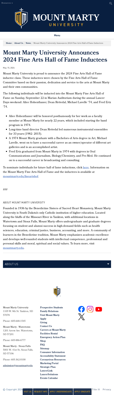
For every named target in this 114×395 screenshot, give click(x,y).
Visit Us (27, 391)
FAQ (42, 345)
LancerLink (46, 371)
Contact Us (46, 326)
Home (9, 43)
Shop (43, 341)
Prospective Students (51, 308)
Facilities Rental (49, 334)
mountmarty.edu (13, 248)
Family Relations (49, 311)
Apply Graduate (82, 391)
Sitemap (44, 349)
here (86, 167)
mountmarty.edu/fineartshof (20, 176)
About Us (18, 43)
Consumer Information (52, 352)
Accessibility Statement (52, 356)
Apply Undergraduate (61, 391)
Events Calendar (49, 378)
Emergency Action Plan (52, 338)
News (28, 43)
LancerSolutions (49, 375)
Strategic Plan (48, 367)
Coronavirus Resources (53, 360)
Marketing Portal (49, 364)
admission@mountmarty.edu (18, 366)
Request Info (40, 391)
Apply (43, 319)
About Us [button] (11, 264)
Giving (43, 323)
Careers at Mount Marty (53, 330)
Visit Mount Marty (50, 315)
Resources (6, 3)
